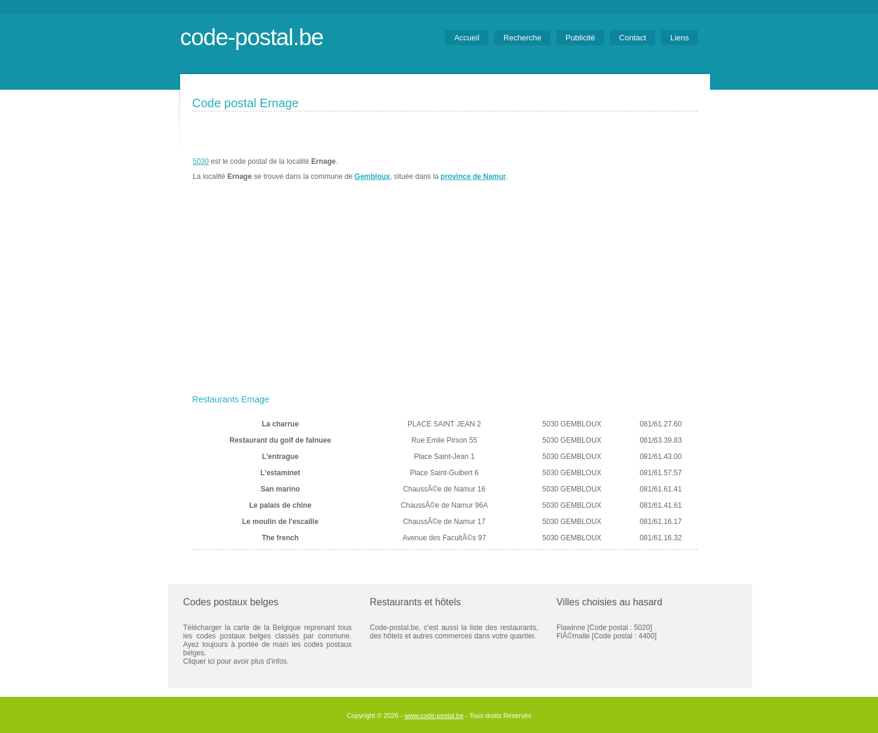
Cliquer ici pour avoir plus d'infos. (236, 661)
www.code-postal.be (433, 715)
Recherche (522, 37)
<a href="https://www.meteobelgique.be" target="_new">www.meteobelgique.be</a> (629, 169)
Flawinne (570, 627)
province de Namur (473, 176)
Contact (632, 37)
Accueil (466, 37)
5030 (201, 161)
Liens (679, 37)
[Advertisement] (445, 299)
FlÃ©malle (573, 636)
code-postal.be (251, 37)
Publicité (580, 37)
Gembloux (372, 176)
